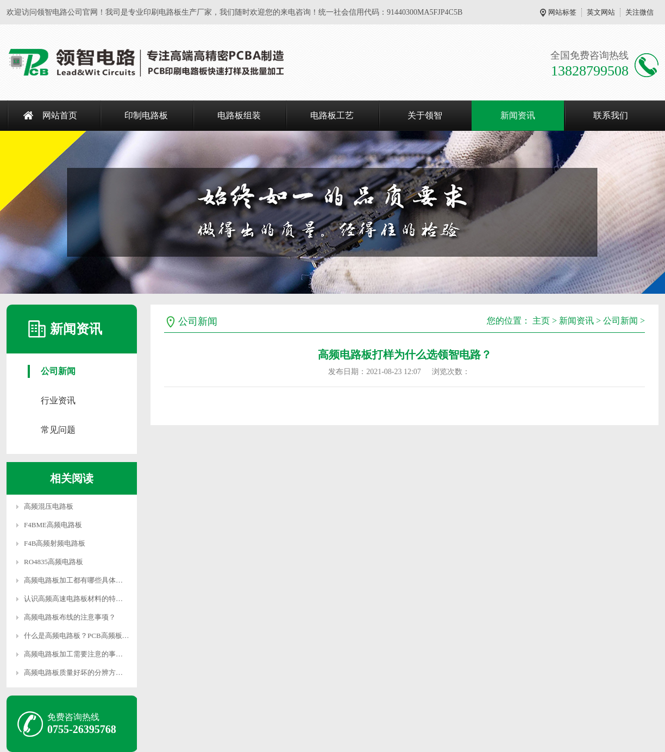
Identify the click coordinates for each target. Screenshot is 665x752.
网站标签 (562, 12)
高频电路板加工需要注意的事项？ (77, 654)
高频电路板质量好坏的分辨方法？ (77, 672)
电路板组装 (239, 115)
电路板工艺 (332, 115)
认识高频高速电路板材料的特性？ (77, 599)
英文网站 (601, 12)
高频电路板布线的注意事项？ (70, 617)
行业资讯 (58, 400)
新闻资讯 (517, 115)
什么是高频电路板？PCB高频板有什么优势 (91, 635)
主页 (541, 320)
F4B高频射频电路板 (54, 543)
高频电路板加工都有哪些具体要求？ (80, 580)
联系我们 (610, 115)
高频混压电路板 (48, 506)
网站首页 (59, 115)
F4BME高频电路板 (53, 525)
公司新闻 (58, 371)
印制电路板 (146, 115)
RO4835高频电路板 (53, 562)
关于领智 (424, 115)
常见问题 (58, 429)
